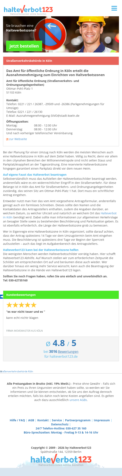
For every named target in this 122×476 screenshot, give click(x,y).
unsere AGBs (78, 400)
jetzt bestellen (24, 46)
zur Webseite (18, 139)
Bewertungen (68, 351)
